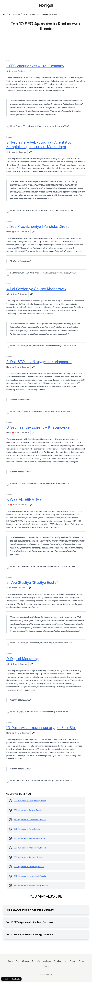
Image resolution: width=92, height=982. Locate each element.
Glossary (25, 961)
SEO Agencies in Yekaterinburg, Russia (31, 885)
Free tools (36, 961)
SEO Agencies (14, 14)
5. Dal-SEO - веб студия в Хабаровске (39, 361)
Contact (73, 961)
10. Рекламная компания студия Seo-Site (41, 727)
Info (4, 14)
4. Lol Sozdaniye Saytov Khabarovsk (36, 288)
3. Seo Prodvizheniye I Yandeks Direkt (37, 226)
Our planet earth (60, 961)
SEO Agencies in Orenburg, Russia (29, 866)
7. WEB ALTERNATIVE (23, 499)
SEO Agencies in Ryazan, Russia (28, 810)
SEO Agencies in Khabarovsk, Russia (30, 847)
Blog (17, 961)
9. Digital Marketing (22, 658)
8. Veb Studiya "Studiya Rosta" (32, 582)
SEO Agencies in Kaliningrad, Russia (29, 838)
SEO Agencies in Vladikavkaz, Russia (30, 819)
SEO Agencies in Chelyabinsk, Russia (30, 800)
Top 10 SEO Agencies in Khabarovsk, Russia (39, 14)
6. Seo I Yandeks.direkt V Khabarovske (38, 427)
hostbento (47, 961)
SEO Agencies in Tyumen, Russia (28, 857)
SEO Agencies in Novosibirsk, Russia (30, 876)
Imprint (46, 966)
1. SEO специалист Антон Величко (35, 66)
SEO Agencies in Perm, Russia (27, 829)
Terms (81, 961)
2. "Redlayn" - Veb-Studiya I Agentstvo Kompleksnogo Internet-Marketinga (38, 144)
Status (10, 961)
